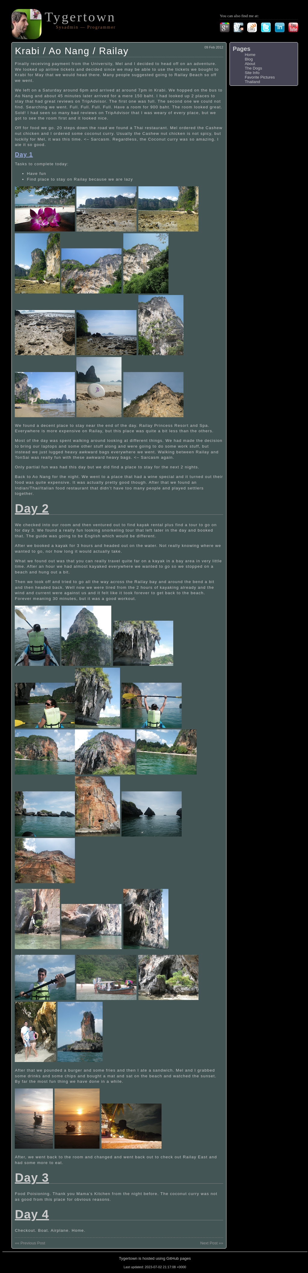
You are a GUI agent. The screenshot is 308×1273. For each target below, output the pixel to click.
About (250, 63)
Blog (249, 59)
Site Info (252, 72)
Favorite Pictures (260, 77)
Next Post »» (211, 1243)
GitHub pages (178, 1258)
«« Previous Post (30, 1243)
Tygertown (80, 16)
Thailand (252, 81)
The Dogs (253, 68)
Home (250, 54)
